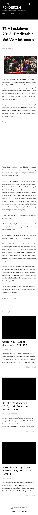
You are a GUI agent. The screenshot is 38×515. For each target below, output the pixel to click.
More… (21, 14)
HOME (3, 14)
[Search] (29, 3)
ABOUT (12, 14)
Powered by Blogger (19, 507)
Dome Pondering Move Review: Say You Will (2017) (16, 470)
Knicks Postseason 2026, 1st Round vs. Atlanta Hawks (16, 406)
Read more (31, 367)
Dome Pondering (11, 6)
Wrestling (12, 299)
